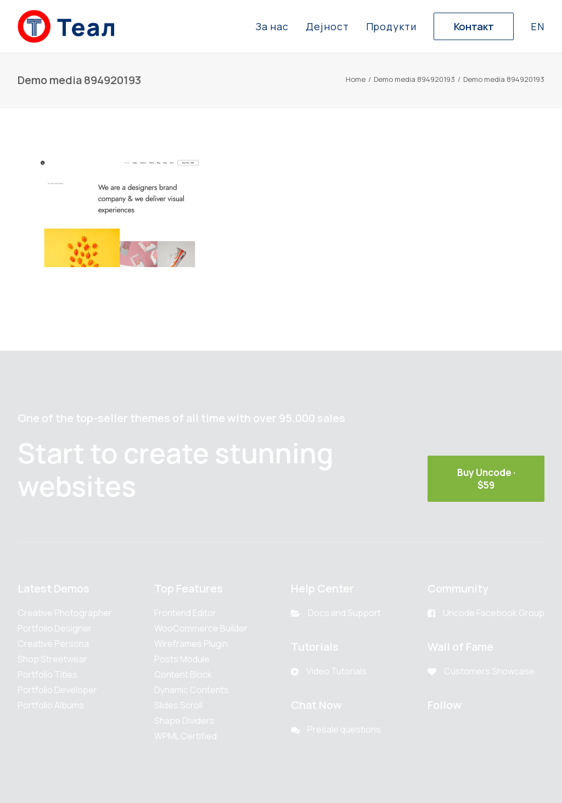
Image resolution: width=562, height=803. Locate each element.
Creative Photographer (65, 613)
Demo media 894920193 (414, 79)
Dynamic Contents (191, 690)
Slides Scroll (178, 705)
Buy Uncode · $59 (487, 478)
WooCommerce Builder (201, 628)
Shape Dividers (184, 721)
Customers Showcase (489, 671)
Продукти (391, 26)
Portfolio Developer (57, 690)
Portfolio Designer (55, 628)
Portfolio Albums (51, 705)
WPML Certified (185, 736)
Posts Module (182, 659)
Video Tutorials (336, 671)
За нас (272, 26)
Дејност (327, 26)
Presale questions (344, 729)
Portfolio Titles (47, 674)
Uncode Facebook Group (493, 613)
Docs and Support (344, 613)
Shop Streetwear (52, 659)
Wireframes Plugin (191, 644)
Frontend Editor (185, 613)
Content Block (183, 674)
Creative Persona (53, 644)
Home (356, 79)
